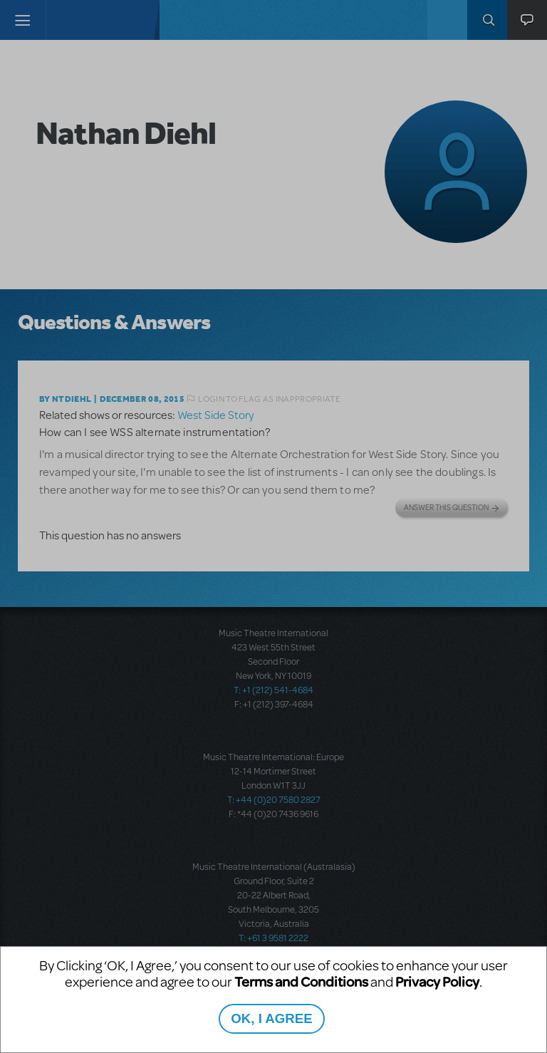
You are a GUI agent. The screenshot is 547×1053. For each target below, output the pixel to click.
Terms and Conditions (301, 981)
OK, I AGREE (271, 1018)
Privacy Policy (437, 981)
